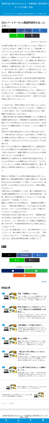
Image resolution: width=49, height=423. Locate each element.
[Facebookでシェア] (24, 31)
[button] (32, 36)
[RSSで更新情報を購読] (24, 275)
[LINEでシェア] (16, 36)
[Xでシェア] (9, 31)
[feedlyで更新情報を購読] (36, 271)
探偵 (4, 246)
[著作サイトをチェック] (12, 271)
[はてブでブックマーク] (39, 31)
